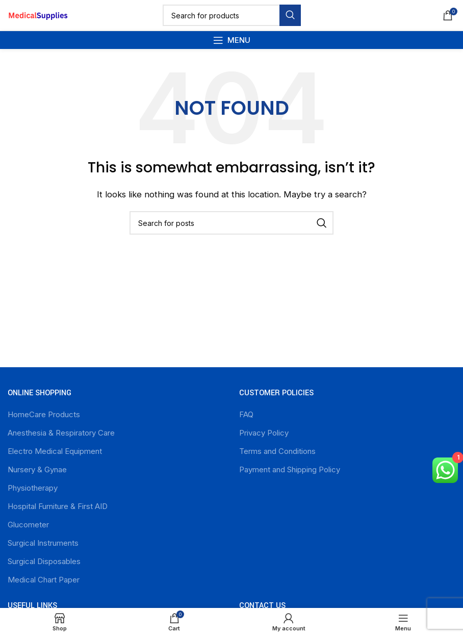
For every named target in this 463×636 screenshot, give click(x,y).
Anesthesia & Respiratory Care (61, 433)
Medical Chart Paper (44, 579)
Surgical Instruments (43, 543)
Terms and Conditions (277, 451)
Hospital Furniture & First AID (58, 506)
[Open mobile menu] (231, 40)
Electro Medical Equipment (55, 451)
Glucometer (28, 524)
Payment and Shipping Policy (289, 469)
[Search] (232, 15)
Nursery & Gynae (37, 469)
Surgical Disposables (44, 561)
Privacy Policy (264, 433)
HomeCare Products (44, 414)
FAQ (246, 414)
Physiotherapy (33, 488)
